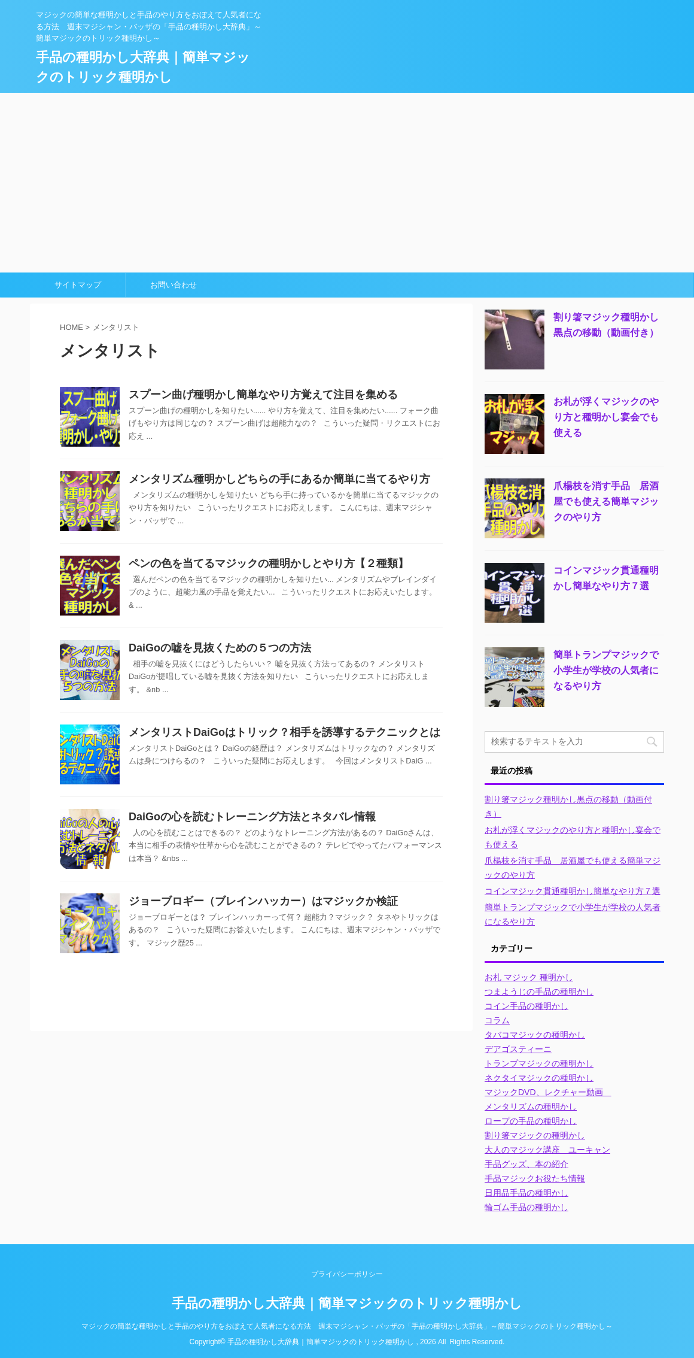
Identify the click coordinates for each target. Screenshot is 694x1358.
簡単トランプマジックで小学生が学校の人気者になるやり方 (606, 670)
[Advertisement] (347, 182)
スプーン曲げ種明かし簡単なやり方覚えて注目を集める (263, 395)
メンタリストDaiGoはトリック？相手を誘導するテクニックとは (284, 732)
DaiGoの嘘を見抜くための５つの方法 (220, 648)
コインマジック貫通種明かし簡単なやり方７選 (572, 891)
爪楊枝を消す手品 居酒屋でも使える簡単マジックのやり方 (606, 501)
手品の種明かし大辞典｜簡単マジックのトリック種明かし (347, 1303)
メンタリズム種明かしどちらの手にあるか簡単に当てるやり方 (279, 479)
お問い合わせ (173, 284)
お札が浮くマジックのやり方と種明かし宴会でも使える (606, 417)
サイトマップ (77, 284)
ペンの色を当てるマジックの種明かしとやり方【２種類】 (269, 563)
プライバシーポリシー (347, 1274)
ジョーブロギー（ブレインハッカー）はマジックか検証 (263, 901)
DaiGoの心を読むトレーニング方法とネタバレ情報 (252, 817)
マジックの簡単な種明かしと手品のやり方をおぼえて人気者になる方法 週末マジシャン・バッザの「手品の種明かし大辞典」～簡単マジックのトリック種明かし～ (347, 1326)
